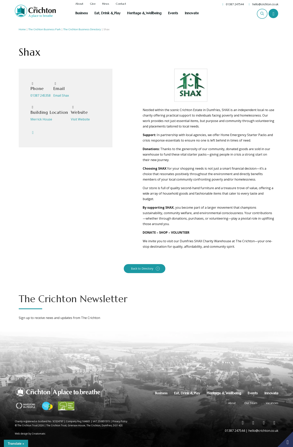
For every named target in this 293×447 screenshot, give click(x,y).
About (79, 3)
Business (81, 13)
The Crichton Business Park (44, 29)
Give (93, 3)
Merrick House (41, 119)
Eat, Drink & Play (107, 13)
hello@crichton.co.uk (265, 4)
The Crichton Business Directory (82, 29)
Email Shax (61, 95)
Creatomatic (38, 433)
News (105, 3)
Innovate (192, 13)
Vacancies (272, 403)
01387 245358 (40, 95)
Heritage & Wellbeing (144, 13)
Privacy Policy (119, 421)
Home (22, 29)
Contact (121, 3)
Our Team (250, 403)
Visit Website (80, 119)
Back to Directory (142, 268)
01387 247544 (235, 4)
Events (173, 13)
